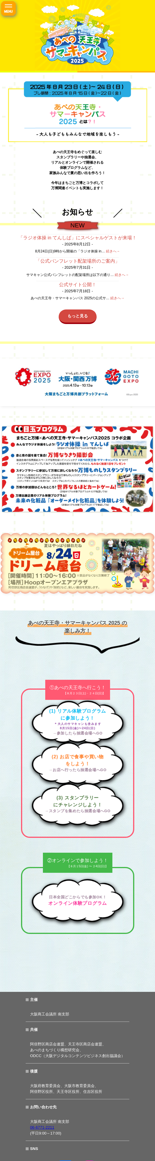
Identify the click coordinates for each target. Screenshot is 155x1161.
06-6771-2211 (42, 1127)
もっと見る (77, 316)
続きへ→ (113, 251)
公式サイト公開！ (77, 284)
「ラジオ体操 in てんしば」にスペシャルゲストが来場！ (77, 237)
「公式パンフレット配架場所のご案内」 (78, 261)
